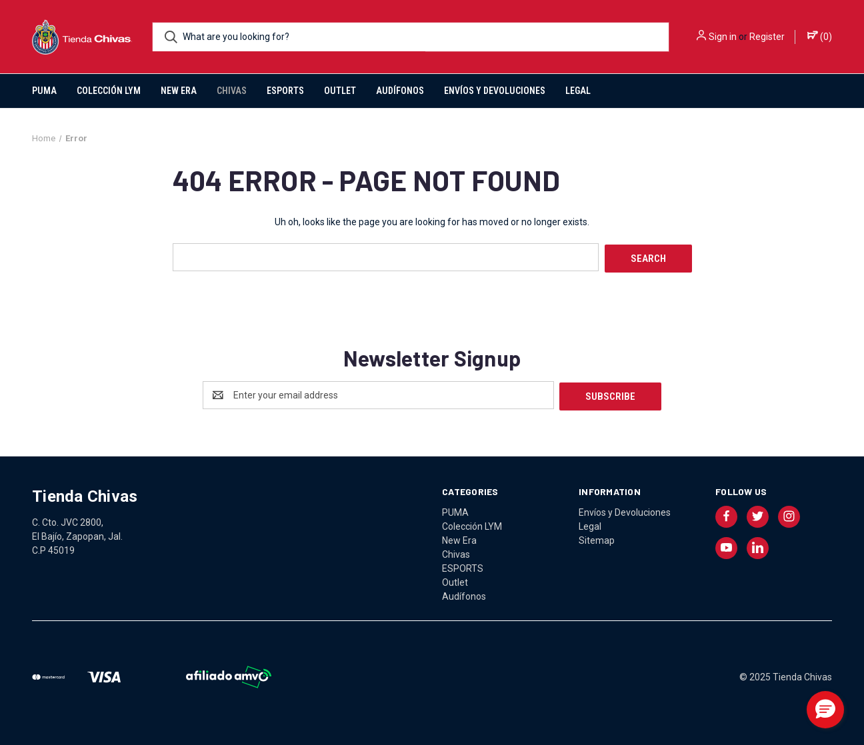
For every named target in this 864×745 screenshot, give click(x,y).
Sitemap (597, 537)
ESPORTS (285, 90)
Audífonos (400, 90)
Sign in (723, 36)
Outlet (340, 90)
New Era (179, 90)
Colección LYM (109, 90)
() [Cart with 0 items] (819, 36)
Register (767, 36)
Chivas (232, 90)
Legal (578, 90)
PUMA (44, 90)
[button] (825, 709)
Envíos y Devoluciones (494, 90)
